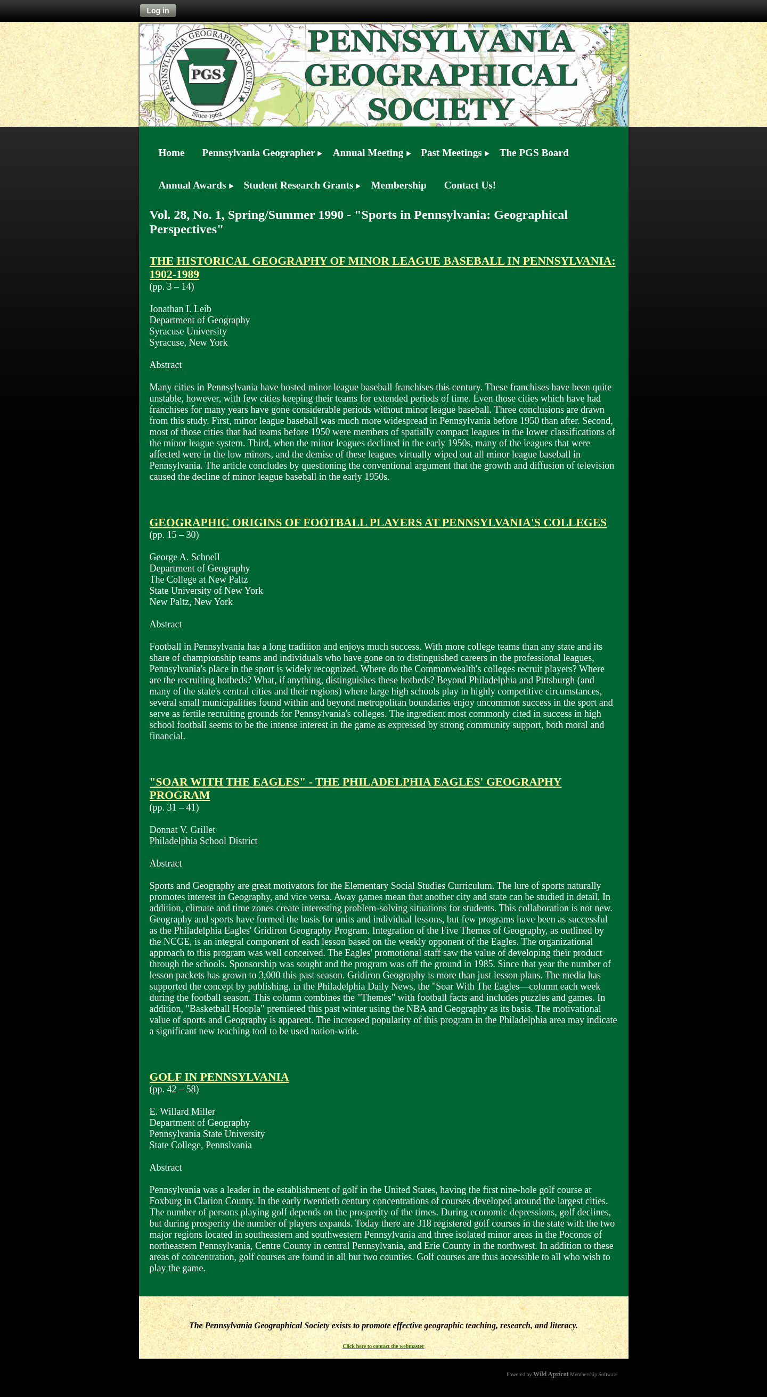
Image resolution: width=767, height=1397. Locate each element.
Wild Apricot (551, 1374)
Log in (158, 10)
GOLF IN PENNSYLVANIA (219, 1077)
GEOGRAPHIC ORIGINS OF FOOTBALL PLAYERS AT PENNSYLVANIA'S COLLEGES (378, 522)
